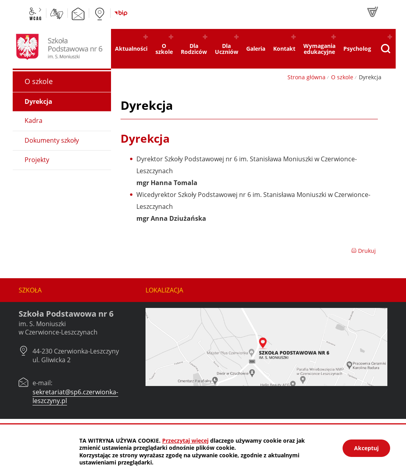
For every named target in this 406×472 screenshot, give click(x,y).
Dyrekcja (38, 101)
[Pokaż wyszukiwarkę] (385, 49)
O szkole (342, 77)
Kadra (33, 120)
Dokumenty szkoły (52, 140)
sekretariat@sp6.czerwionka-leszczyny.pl (75, 396)
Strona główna (306, 77)
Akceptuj (366, 448)
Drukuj (363, 250)
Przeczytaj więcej (185, 440)
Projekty (37, 159)
